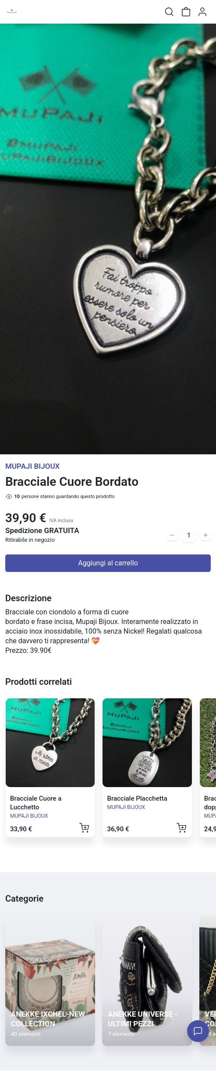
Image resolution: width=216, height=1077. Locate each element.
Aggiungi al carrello (108, 563)
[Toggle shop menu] (29, 11)
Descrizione (28, 598)
